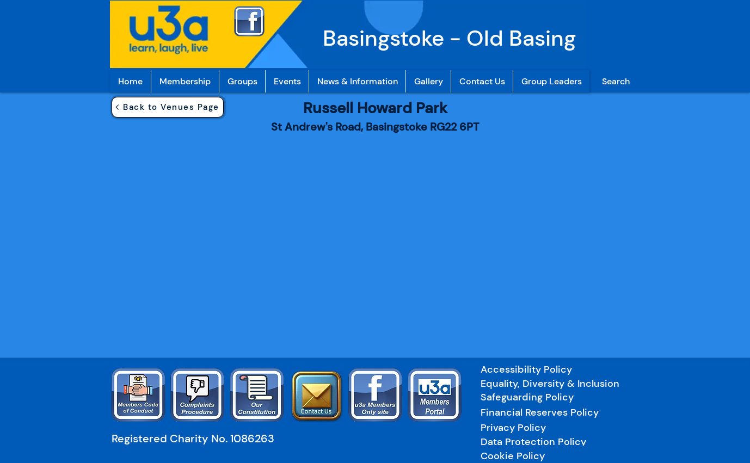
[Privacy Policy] (552, 427)
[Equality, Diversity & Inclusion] (559, 383)
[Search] (615, 81)
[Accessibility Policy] (533, 369)
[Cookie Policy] (513, 455)
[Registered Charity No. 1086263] (198, 438)
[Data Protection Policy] (552, 441)
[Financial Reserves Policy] (554, 412)
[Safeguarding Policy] (554, 397)
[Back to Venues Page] (168, 107)
